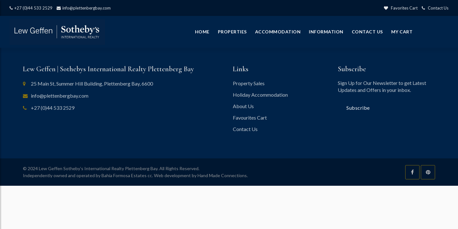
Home (202, 31)
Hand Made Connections (222, 175)
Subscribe (358, 108)
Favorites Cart (401, 7)
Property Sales (249, 83)
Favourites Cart (250, 117)
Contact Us (435, 7)
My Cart (402, 31)
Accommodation (278, 31)
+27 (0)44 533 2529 (31, 7)
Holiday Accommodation (260, 95)
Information (326, 31)
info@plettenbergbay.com (84, 7)
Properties (232, 31)
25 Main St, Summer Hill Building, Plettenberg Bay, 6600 (92, 83)
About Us (243, 106)
